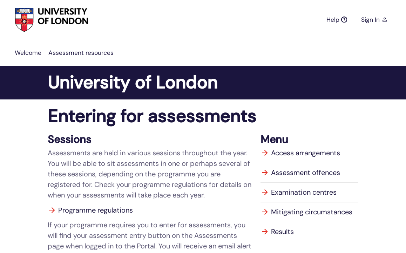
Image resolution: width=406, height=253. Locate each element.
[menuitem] (28, 52)
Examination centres (298, 192)
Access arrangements (300, 153)
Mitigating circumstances (306, 212)
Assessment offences (300, 172)
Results (277, 231)
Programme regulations (90, 210)
